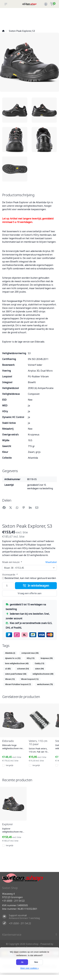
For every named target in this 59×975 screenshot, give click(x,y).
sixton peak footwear (15, 674)
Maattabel (51, 562)
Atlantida (10, 653)
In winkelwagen (36, 585)
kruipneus (46, 658)
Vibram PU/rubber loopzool (18, 684)
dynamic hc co (12, 658)
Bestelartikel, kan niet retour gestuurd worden (30, 578)
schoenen (23, 668)
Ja (22, 962)
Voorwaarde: (9, 574)
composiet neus (29, 653)
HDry (30, 658)
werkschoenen (45, 684)
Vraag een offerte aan (29, 593)
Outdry (39, 663)
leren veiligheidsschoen (16, 663)
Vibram (10, 679)
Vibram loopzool (29, 679)
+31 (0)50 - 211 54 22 (13, 900)
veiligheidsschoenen (43, 674)
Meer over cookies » (29, 968)
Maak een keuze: (12, 562)
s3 (8, 668)
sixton (39, 668)
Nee (36, 962)
